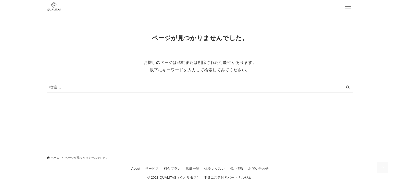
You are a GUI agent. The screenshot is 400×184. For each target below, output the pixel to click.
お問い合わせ (258, 168)
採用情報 (236, 168)
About (135, 168)
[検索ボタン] (348, 87)
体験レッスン (214, 168)
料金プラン (172, 168)
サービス (152, 168)
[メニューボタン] (348, 7)
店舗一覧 (192, 168)
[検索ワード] (200, 87)
